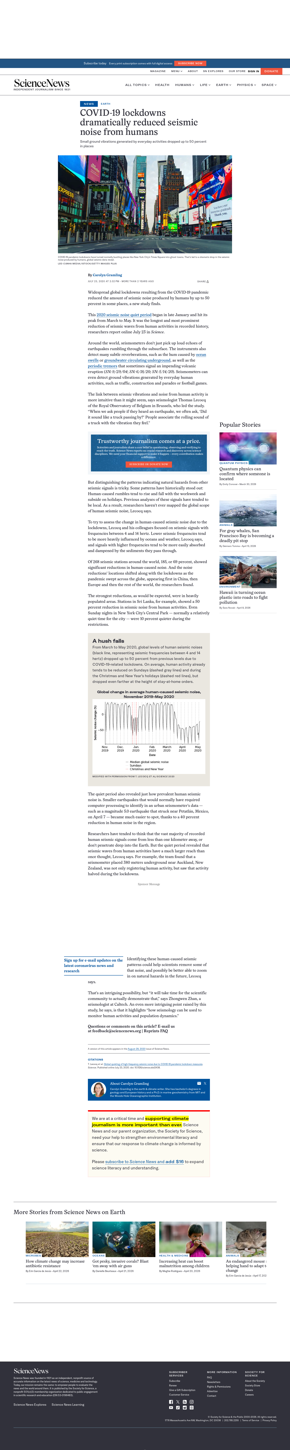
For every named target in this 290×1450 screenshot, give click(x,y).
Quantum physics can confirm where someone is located (244, 474)
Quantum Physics (233, 463)
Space (269, 85)
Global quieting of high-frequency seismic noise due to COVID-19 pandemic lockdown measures (153, 1064)
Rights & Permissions (219, 1386)
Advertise (212, 1391)
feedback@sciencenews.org (116, 1031)
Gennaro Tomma (231, 546)
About (193, 71)
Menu (176, 71)
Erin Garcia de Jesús (40, 1271)
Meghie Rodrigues (172, 1271)
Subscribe (174, 1380)
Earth (223, 85)
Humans (184, 85)
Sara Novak (229, 607)
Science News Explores (30, 1404)
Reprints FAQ (156, 1031)
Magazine (158, 71)
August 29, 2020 (136, 1048)
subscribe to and (144, 1161)
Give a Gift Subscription (182, 1390)
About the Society (255, 1380)
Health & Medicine (174, 1255)
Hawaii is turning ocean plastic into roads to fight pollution (243, 598)
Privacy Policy (270, 1420)
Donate (271, 71)
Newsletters (213, 1382)
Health (162, 85)
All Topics (137, 85)
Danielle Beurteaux (106, 1271)
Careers (249, 1394)
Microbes (33, 1255)
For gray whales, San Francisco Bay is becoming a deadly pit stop (246, 536)
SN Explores (213, 71)
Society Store (252, 1385)
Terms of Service (250, 1420)
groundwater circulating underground (137, 360)
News (89, 104)
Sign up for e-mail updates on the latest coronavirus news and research (93, 966)
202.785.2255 (231, 1420)
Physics (246, 85)
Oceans (98, 1255)
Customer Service (179, 1394)
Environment (230, 586)
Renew (173, 1385)
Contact (211, 1395)
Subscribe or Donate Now (148, 464)
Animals (226, 525)
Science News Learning (68, 1404)
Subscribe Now (190, 63)
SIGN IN (253, 71)
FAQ (209, 1377)
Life (205, 85)
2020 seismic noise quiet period (124, 315)
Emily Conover (230, 484)
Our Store (237, 71)
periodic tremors (102, 366)
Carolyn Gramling (107, 275)
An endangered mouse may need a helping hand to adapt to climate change (255, 1266)
